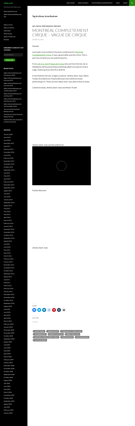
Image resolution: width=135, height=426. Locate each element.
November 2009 (9, 333)
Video (118, 3)
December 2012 (9, 229)
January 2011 (8, 291)
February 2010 (8, 324)
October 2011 (8, 271)
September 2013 (9, 202)
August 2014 (8, 191)
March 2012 (8, 256)
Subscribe (9, 60)
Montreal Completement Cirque (46, 337)
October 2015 (8, 167)
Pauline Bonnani (82, 337)
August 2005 (8, 404)
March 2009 (8, 357)
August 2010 (8, 306)
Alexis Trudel (39, 331)
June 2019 (7, 137)
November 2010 (9, 297)
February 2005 (8, 410)
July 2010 (7, 309)
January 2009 (8, 363)
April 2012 (7, 253)
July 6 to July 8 (43, 64)
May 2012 (7, 250)
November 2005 (9, 395)
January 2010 (8, 327)
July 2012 (7, 244)
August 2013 (8, 205)
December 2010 (9, 294)
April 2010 (7, 318)
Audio (125, 3)
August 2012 (8, 241)
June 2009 (7, 348)
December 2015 (9, 161)
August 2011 (8, 277)
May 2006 (7, 389)
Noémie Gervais (67, 337)
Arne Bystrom (53, 331)
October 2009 (8, 336)
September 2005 (9, 401)
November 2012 (9, 232)
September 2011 (9, 274)
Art (33, 26)
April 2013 (7, 217)
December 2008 (9, 365)
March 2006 (8, 392)
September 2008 (9, 374)
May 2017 (7, 146)
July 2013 (7, 208)
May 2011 (7, 283)
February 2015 (8, 182)
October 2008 (8, 371)
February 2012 (8, 259)
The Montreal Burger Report (102, 3)
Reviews (6, 40)
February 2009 (8, 360)
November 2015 (9, 164)
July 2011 (7, 280)
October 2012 (8, 235)
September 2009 (9, 339)
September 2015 (9, 170)
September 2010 (9, 303)
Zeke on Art (71, 3)
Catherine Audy (40, 334)
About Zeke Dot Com (10, 11)
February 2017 (8, 149)
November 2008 (9, 368)
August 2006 (8, 380)
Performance (47, 26)
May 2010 (7, 315)
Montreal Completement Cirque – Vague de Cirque (60, 32)
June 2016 (7, 155)
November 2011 (9, 268)
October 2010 (8, 300)
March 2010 (8, 321)
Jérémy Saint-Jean (72, 334)
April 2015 (7, 179)
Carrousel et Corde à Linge (71, 331)
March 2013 (8, 220)
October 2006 (8, 377)
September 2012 (9, 238)
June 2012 (7, 247)
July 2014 (7, 194)
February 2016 (8, 158)
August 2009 (8, 342)
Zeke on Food (8, 25)
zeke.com (8, 3)
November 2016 (9, 152)
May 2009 (7, 351)
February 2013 (8, 223)
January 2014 (8, 200)
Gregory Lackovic (56, 334)
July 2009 (7, 345)
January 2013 (8, 226)
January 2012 (8, 262)
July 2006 (7, 383)
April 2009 (7, 354)
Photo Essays (8, 34)
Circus (38, 26)
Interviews (7, 31)
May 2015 (7, 176)
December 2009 (9, 330)
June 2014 (7, 197)
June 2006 (7, 386)
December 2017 (9, 143)
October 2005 (8, 398)
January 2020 (8, 134)
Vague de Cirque (57, 64)
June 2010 (7, 312)
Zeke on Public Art (9, 37)
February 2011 (8, 288)
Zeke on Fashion (9, 28)
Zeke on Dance (83, 3)
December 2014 (9, 185)
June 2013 (7, 211)
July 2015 (7, 173)
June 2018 (7, 140)
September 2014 (9, 188)
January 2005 (8, 413)
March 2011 (8, 285)
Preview (57, 26)
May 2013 (7, 214)
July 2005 (7, 407)
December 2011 (9, 265)
